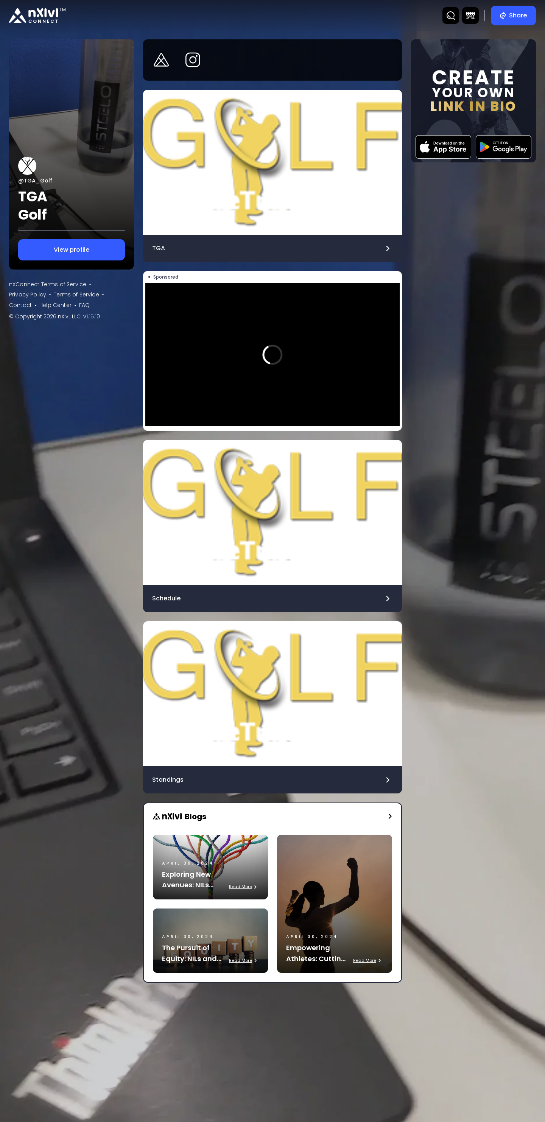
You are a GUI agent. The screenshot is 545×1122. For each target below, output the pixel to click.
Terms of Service (76, 294)
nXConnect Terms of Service (47, 284)
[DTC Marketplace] (470, 15)
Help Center (55, 305)
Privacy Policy (27, 294)
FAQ (84, 305)
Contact (20, 305)
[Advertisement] (272, 1045)
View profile (71, 249)
